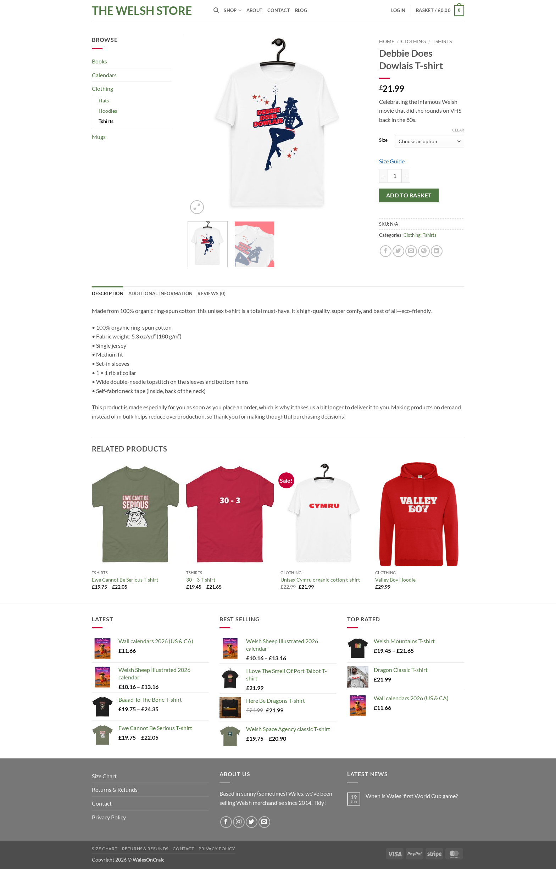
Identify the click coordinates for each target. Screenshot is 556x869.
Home (386, 41)
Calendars (104, 75)
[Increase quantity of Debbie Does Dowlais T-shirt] (406, 176)
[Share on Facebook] (385, 251)
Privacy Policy (109, 817)
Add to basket (409, 195)
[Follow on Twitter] (251, 822)
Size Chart (104, 776)
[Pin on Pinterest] (424, 251)
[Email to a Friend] (411, 251)
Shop (232, 10)
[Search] (216, 10)
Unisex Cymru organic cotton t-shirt (320, 580)
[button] (398, 10)
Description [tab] (107, 293)
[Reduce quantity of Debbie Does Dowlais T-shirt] (383, 176)
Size (383, 140)
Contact (278, 10)
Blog (301, 10)
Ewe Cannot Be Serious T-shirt (125, 580)
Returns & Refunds (115, 789)
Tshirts (442, 41)
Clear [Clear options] (458, 130)
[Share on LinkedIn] (437, 251)
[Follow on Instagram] (239, 822)
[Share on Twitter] (398, 251)
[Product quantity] (395, 176)
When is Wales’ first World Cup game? (412, 795)
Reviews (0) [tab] (212, 293)
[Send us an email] (264, 822)
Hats (104, 100)
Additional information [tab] (160, 293)
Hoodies (108, 111)
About (254, 10)
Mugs (99, 136)
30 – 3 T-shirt (200, 580)
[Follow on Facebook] (226, 822)
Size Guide (392, 161)
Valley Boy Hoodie (395, 580)
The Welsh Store (142, 10)
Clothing (413, 41)
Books (99, 61)
